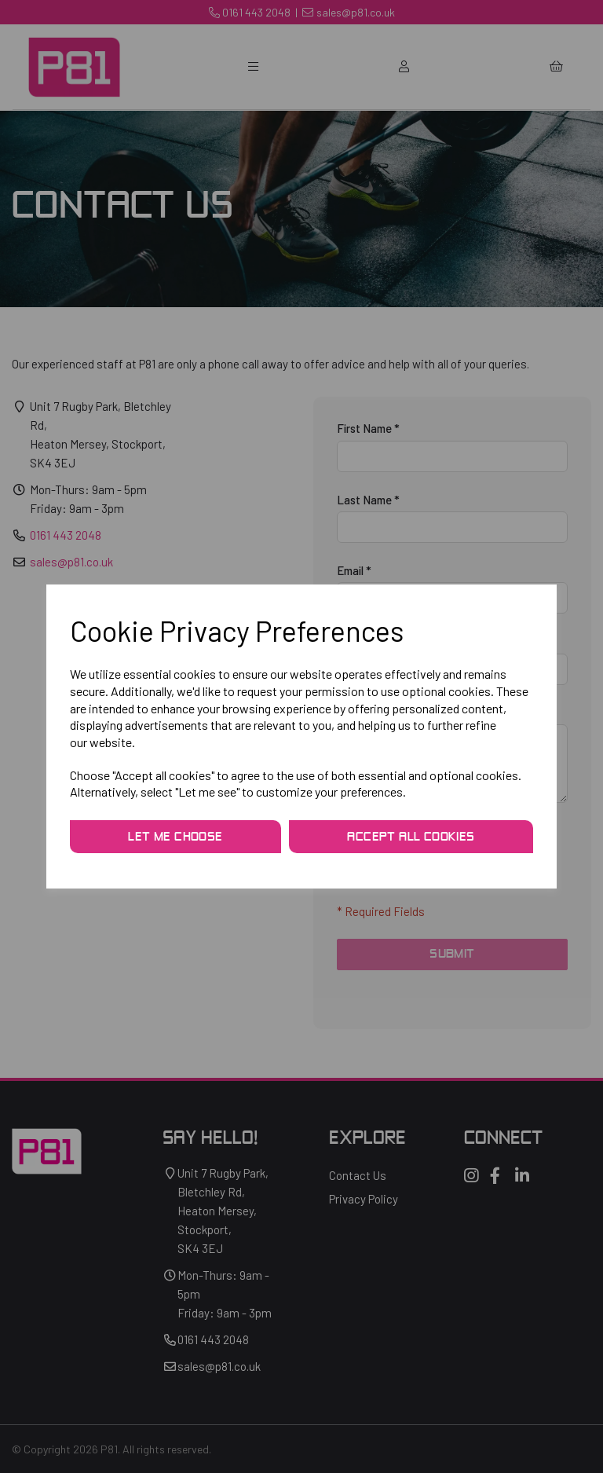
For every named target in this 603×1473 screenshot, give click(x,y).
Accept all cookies (410, 837)
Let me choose (175, 837)
